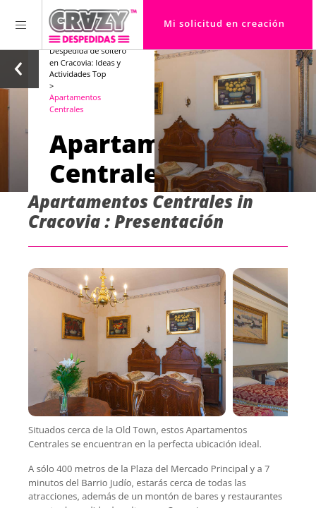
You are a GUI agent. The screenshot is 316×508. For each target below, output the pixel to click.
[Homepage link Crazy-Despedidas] (92, 24)
